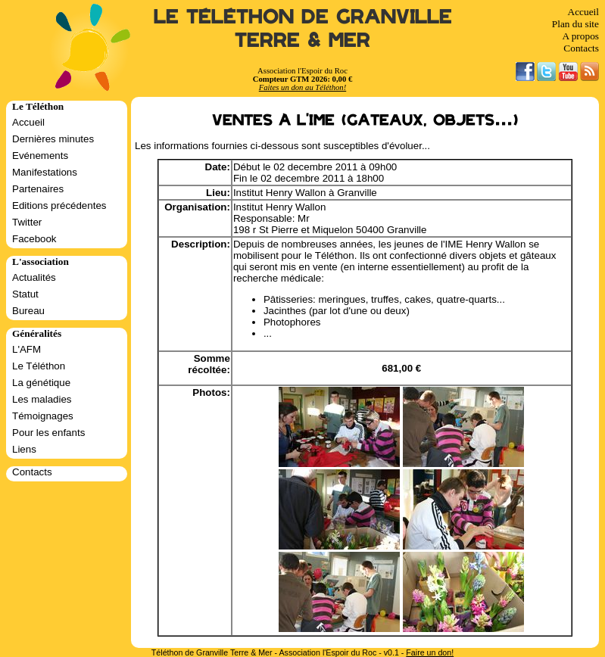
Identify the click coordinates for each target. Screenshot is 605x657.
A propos (580, 36)
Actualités (34, 277)
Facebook (34, 238)
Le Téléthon (38, 366)
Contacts (581, 48)
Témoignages (42, 416)
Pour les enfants (48, 432)
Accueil (583, 11)
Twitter (27, 222)
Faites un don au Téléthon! (302, 87)
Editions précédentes (59, 205)
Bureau (28, 310)
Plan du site (575, 24)
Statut (25, 294)
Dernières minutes (53, 139)
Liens (24, 449)
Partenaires (38, 189)
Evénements (40, 155)
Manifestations (44, 172)
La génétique (41, 382)
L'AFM (26, 349)
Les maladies (42, 399)
